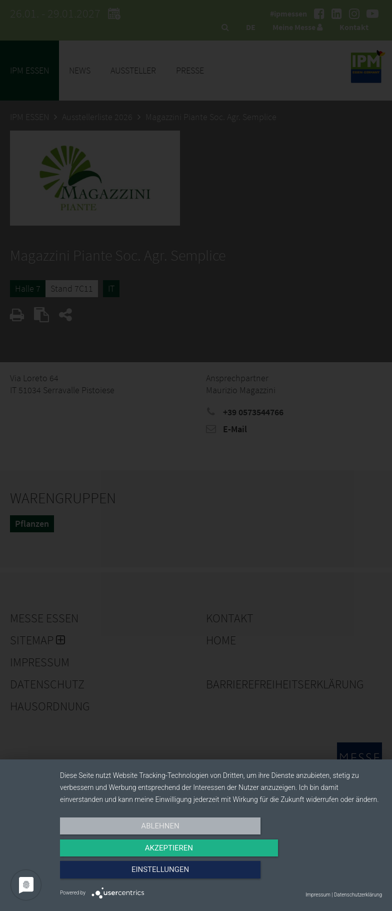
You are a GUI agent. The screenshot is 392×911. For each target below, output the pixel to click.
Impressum (318, 894)
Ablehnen (108, 874)
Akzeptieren (221, 874)
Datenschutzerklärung (358, 894)
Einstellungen (333, 874)
